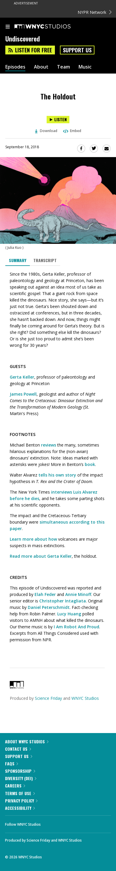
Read (15, 556)
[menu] (8, 27)
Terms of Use (20, 793)
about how (46, 539)
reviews (48, 445)
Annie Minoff (78, 594)
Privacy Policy (21, 800)
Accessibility (20, 808)
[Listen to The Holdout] (58, 119)
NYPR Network (95, 12)
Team (63, 67)
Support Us (77, 50)
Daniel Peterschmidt (49, 607)
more (26, 556)
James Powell (23, 394)
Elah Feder (45, 594)
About (41, 67)
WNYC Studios (85, 698)
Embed (71, 130)
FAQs (11, 763)
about (39, 556)
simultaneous (54, 522)
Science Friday (48, 698)
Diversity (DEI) (20, 778)
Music (85, 67)
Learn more (21, 539)
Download (46, 130)
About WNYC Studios (26, 741)
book (90, 464)
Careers (15, 785)
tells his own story (57, 475)
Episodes (15, 67)
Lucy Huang (69, 614)
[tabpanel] (58, 462)
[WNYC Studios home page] (49, 26)
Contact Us (18, 749)
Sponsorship (20, 771)
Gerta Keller (22, 377)
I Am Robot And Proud (76, 626)
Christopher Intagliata (62, 601)
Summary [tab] (17, 260)
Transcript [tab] (45, 260)
